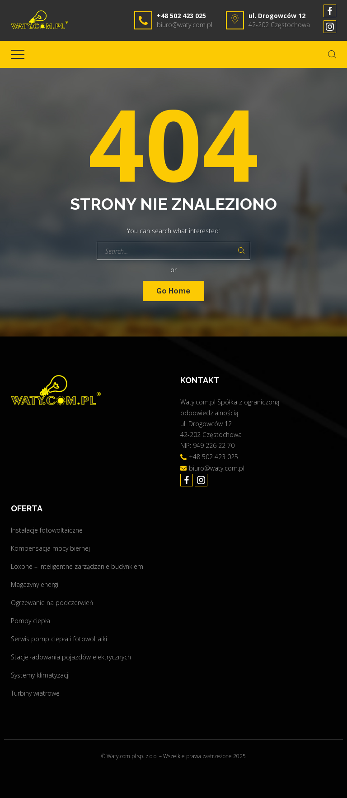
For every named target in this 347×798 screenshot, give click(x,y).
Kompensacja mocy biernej (50, 548)
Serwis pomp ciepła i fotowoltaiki (59, 639)
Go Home (173, 291)
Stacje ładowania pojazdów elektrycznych (71, 657)
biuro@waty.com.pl (184, 24)
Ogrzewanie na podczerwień (52, 602)
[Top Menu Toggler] (17, 54)
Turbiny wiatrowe (35, 693)
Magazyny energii (35, 584)
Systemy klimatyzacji (40, 675)
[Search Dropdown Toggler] (332, 54)
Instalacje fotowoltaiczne (47, 530)
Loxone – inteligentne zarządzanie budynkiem (77, 566)
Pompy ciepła (30, 620)
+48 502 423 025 (181, 15)
